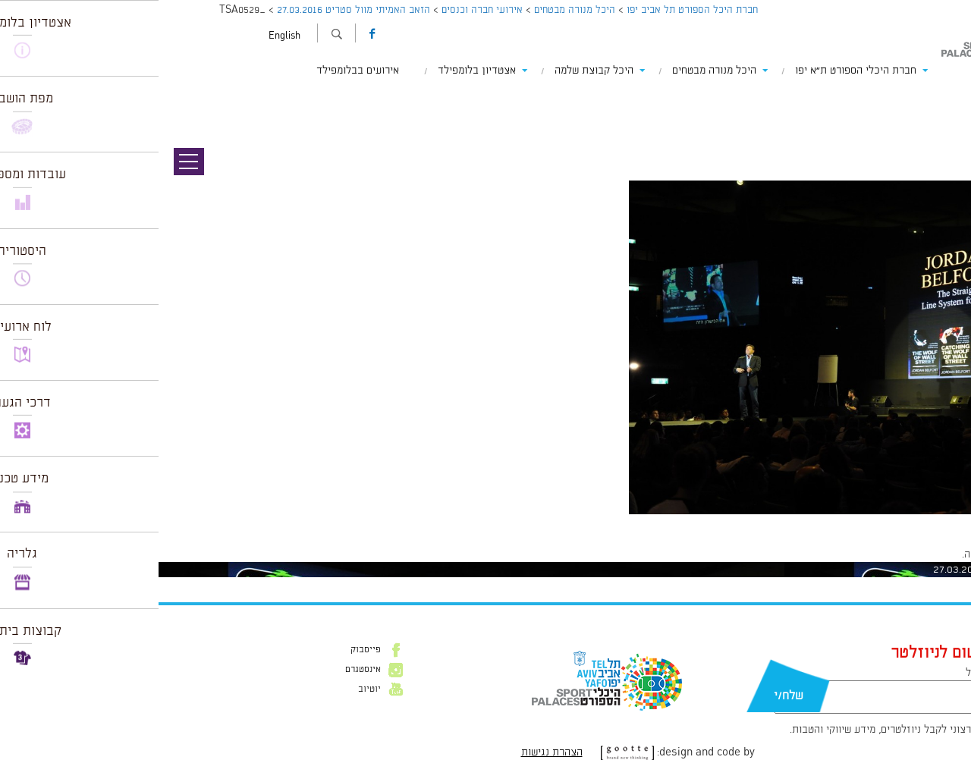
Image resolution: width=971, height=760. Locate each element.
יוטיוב (211, 689)
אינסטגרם (204, 669)
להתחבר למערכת (921, 554)
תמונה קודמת (942, 98)
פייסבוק (207, 650)
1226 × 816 (884, 522)
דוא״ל (819, 672)
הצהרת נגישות (393, 752)
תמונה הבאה (944, 113)
